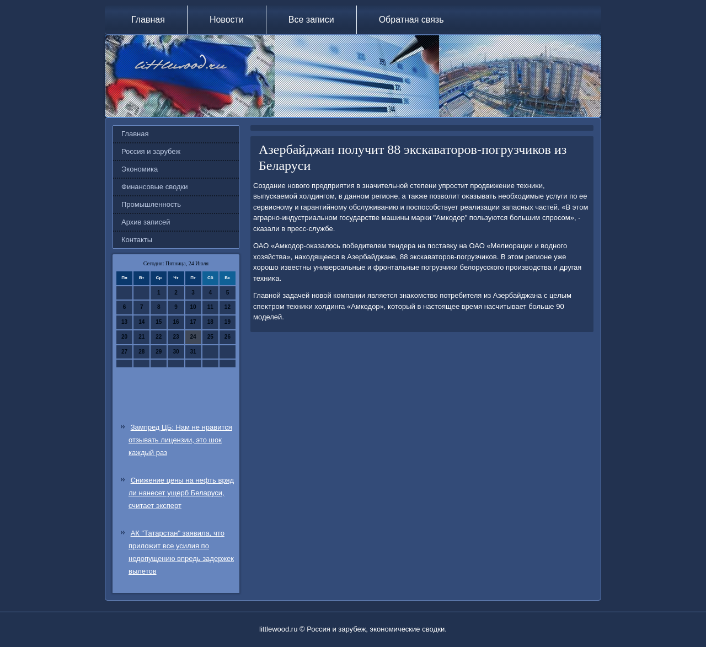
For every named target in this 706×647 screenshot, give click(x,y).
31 (193, 352)
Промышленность (151, 204)
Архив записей (145, 222)
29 (159, 352)
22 (159, 337)
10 (193, 307)
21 (141, 337)
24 (193, 337)
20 (124, 337)
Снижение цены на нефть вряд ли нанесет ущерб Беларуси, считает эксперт (181, 493)
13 (124, 322)
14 (141, 322)
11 (210, 307)
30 (176, 352)
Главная (148, 19)
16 (176, 322)
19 (227, 322)
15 (159, 322)
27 (124, 352)
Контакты (136, 240)
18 (210, 322)
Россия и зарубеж (150, 151)
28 (141, 352)
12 (227, 307)
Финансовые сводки (154, 187)
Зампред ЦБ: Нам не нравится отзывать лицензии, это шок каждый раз (180, 440)
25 (210, 337)
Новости (227, 19)
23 (176, 337)
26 (227, 337)
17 (193, 322)
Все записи (311, 19)
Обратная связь (411, 19)
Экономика (139, 169)
